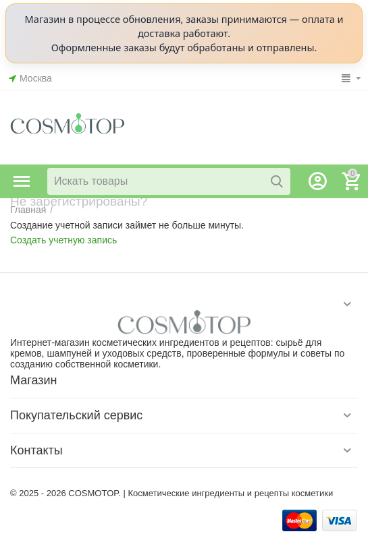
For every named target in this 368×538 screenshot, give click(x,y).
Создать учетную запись (63, 240)
